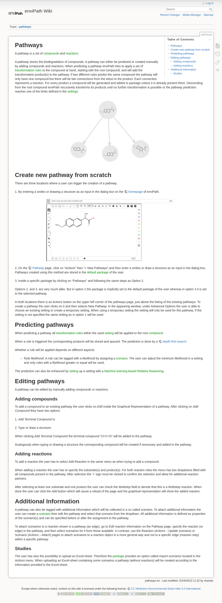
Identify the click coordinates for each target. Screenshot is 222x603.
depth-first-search (174, 341)
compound (156, 333)
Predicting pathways (182, 53)
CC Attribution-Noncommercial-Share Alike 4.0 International (165, 588)
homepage (135, 191)
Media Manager (192, 14)
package (118, 556)
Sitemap (208, 14)
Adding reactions (183, 65)
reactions (72, 53)
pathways (25, 26)
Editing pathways (181, 57)
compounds (51, 53)
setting (109, 333)
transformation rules (28, 70)
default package (97, 272)
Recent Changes (170, 14)
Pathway (38, 268)
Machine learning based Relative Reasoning (133, 371)
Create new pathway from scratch (190, 49)
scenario (122, 358)
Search (211, 9)
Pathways (176, 45)
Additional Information (183, 69)
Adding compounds (184, 61)
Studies (177, 73)
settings (73, 91)
